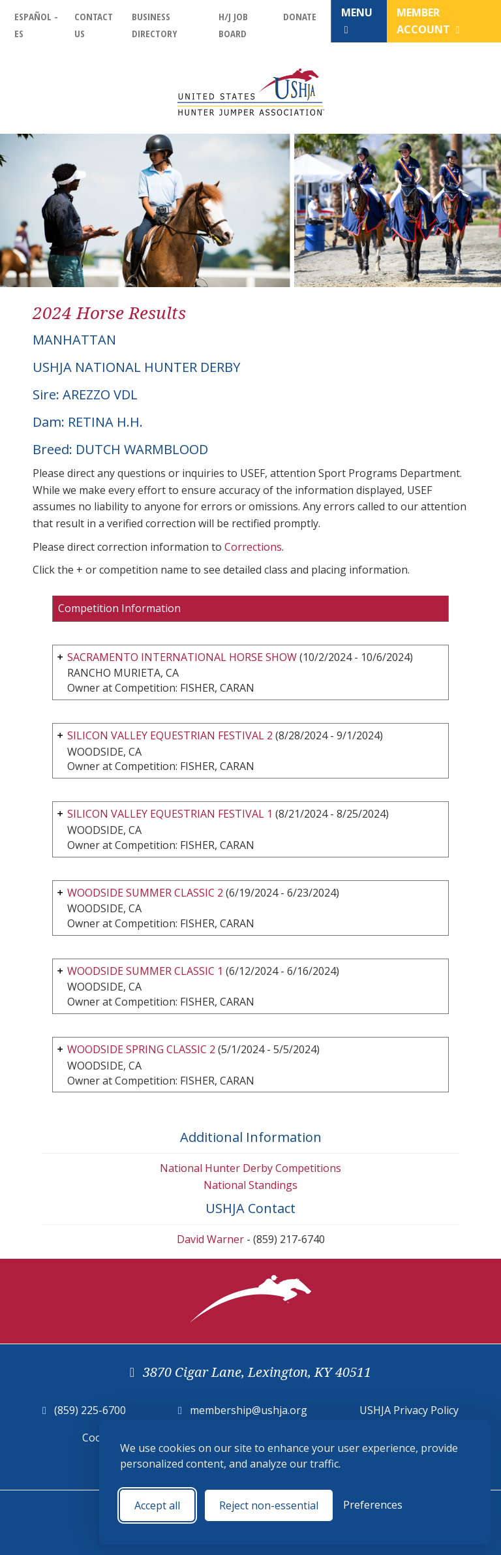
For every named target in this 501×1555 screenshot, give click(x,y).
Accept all (157, 1505)
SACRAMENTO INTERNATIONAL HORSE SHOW (182, 657)
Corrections (253, 547)
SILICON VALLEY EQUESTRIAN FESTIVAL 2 (170, 735)
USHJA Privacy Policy (409, 1410)
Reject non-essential (268, 1505)
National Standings (250, 1185)
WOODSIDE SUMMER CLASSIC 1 (145, 971)
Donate (299, 16)
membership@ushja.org (248, 1410)
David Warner (210, 1239)
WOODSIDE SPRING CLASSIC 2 (141, 1049)
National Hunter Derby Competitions (250, 1168)
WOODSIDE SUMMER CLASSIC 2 (145, 892)
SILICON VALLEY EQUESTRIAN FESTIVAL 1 (170, 814)
